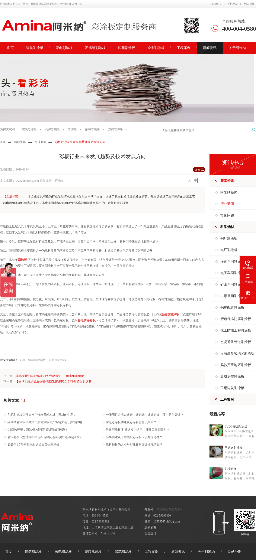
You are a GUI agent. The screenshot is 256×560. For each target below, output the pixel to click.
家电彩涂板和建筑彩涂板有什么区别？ (131, 422)
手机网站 (232, 3)
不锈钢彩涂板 (95, 48)
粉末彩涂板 (155, 48)
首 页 (10, 48)
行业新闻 (41, 142)
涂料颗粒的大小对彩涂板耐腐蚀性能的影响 (134, 444)
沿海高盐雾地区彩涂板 (237, 353)
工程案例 (184, 48)
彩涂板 (72, 129)
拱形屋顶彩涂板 (232, 296)
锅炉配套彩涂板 (232, 307)
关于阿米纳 (237, 48)
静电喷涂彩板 (37, 360)
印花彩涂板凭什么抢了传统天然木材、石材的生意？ (41, 414)
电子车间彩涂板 (232, 273)
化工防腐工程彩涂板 (235, 330)
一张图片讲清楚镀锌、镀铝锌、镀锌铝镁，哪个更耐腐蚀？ (144, 414)
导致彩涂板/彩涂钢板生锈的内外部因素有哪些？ (137, 429)
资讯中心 (233, 162)
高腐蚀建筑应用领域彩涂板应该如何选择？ (134, 437)
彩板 (23, 360)
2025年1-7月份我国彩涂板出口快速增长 (33, 444)
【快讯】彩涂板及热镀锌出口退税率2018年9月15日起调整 (53, 381)
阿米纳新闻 (228, 192)
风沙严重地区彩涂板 (235, 365)
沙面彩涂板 (115, 129)
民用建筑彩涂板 (232, 388)
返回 (198, 169)
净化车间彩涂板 (232, 261)
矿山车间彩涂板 (232, 284)
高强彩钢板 (52, 129)
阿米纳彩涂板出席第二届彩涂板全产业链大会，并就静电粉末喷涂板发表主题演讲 (46, 422)
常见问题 (227, 215)
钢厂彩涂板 (228, 238)
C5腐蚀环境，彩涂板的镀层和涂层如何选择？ (37, 429)
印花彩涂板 (126, 48)
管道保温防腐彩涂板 (235, 319)
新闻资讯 (210, 48)
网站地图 (249, 3)
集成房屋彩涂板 (232, 376)
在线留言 (216, 3)
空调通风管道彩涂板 (235, 342)
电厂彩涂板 (228, 250)
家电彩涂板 (64, 48)
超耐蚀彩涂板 (57, 360)
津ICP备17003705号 (169, 509)
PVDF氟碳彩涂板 (236, 426)
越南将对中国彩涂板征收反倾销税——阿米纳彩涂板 (49, 376)
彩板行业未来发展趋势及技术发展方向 (80, 142)
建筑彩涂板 (34, 48)
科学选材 (227, 227)
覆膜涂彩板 (93, 551)
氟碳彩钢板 (92, 129)
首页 (3, 142)
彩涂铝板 (231, 469)
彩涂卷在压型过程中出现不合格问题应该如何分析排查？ (44, 437)
